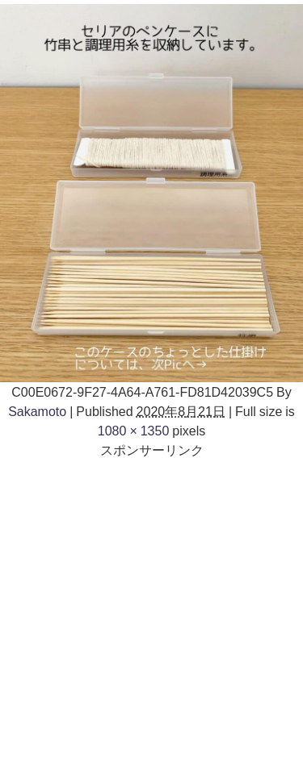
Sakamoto (37, 411)
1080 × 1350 (134, 430)
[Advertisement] (151, 611)
